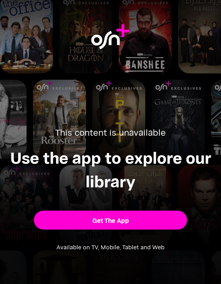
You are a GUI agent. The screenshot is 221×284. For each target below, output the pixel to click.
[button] (110, 220)
